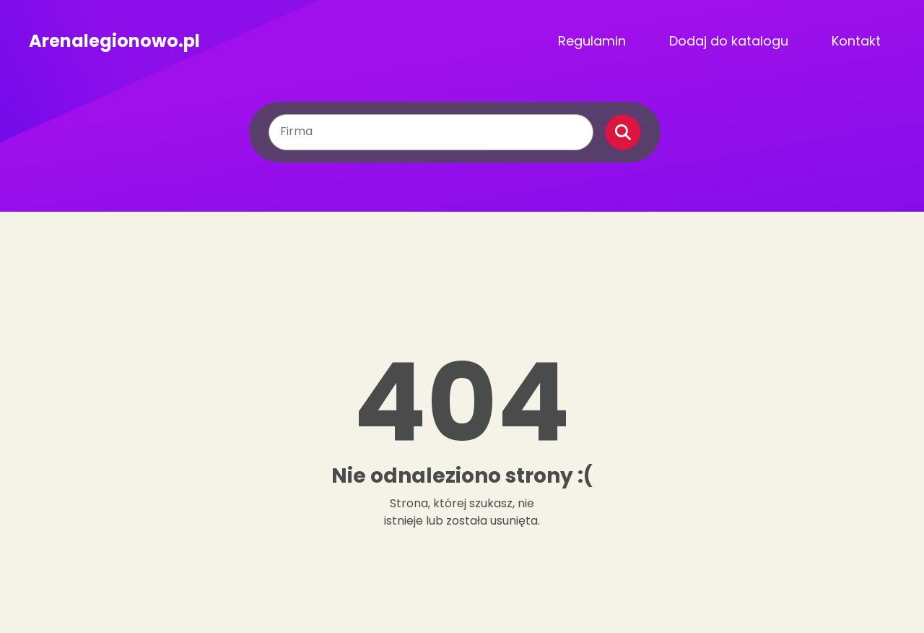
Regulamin (592, 41)
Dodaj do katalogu (728, 41)
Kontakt (856, 41)
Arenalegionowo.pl (114, 41)
